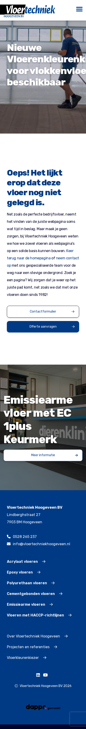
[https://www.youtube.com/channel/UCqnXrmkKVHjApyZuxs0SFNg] (46, 675)
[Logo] (29, 11)
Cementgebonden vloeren (34, 594)
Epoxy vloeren (23, 572)
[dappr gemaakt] (43, 707)
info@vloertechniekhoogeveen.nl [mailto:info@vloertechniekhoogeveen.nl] (38, 544)
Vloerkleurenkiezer (26, 657)
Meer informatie (54, 455)
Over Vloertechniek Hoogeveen (37, 636)
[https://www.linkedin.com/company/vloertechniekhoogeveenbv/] (39, 675)
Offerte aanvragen (52, 327)
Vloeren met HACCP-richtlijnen (39, 615)
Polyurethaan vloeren (31, 583)
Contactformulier (52, 311)
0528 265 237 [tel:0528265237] (22, 536)
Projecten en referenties (32, 647)
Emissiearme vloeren (30, 604)
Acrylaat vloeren (26, 561)
